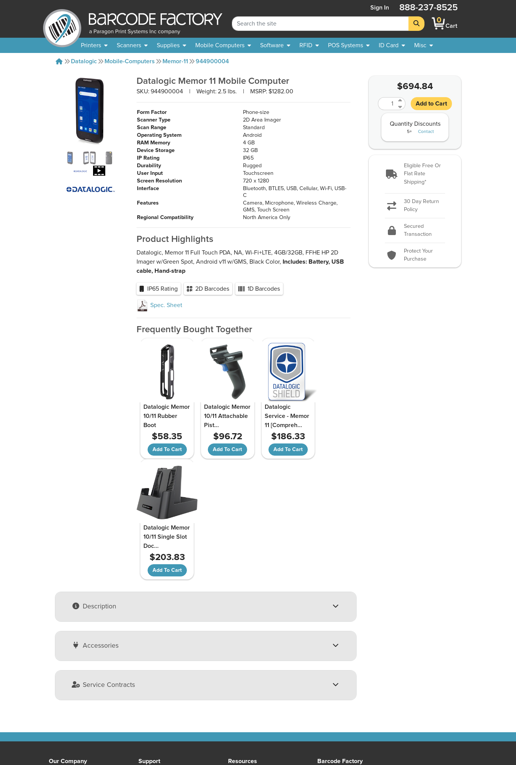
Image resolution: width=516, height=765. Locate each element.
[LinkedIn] (457, 698)
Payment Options (161, 690)
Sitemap (239, 671)
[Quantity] (387, 103)
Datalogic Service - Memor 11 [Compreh (265, 420)
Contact (426, 132)
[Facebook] (437, 697)
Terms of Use (156, 708)
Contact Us (63, 690)
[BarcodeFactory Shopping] (438, 23)
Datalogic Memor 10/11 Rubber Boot (160, 416)
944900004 (212, 61)
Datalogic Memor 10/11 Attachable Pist (212, 420)
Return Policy (156, 671)
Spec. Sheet (159, 305)
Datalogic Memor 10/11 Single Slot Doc (319, 420)
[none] (423, 45)
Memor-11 (175, 61)
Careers (59, 726)
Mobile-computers (129, 61)
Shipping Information (166, 680)
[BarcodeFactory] (62, 23)
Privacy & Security (162, 699)
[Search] (416, 23)
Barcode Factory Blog (256, 708)
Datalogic (84, 61)
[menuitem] (94, 45)
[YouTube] (417, 698)
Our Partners (65, 699)
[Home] (59, 61)
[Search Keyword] (320, 23)
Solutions (240, 680)
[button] (415, 174)
